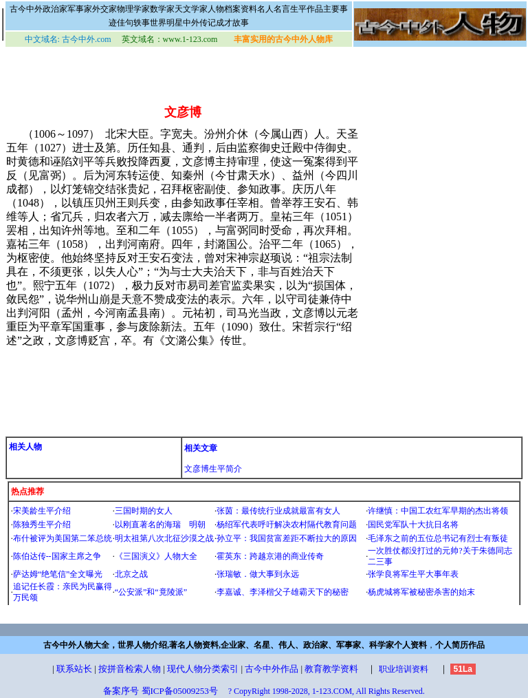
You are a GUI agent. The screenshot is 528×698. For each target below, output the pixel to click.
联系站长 (74, 669)
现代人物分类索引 (203, 669)
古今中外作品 (271, 669)
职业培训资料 (403, 669)
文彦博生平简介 (213, 469)
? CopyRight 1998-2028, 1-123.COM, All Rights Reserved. (326, 691)
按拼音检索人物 (129, 669)
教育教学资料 (331, 669)
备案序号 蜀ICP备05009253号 (160, 691)
